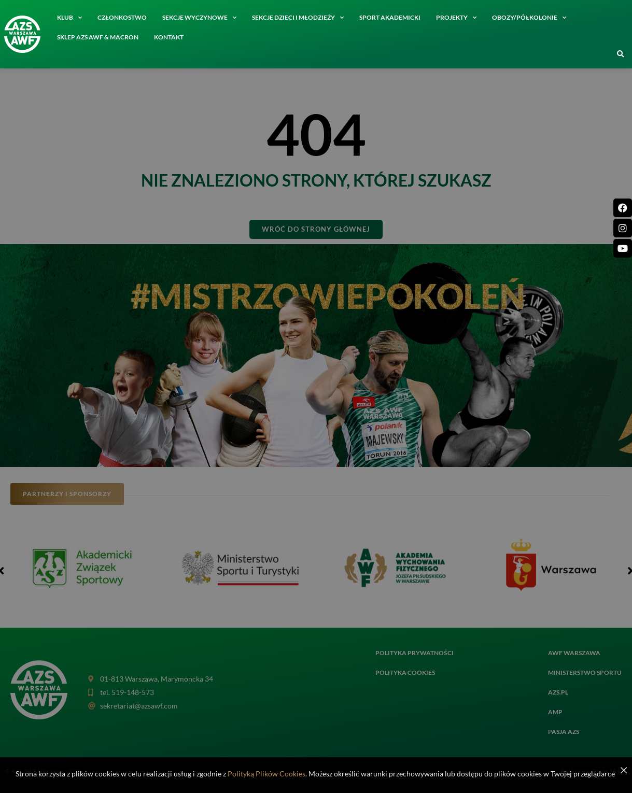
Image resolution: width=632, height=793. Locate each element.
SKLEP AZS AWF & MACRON (97, 37)
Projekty (456, 17)
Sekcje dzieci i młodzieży (298, 17)
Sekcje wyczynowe (199, 17)
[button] (620, 54)
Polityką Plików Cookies (266, 773)
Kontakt (169, 37)
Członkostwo (122, 17)
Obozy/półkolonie (529, 17)
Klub (69, 17)
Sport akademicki (389, 17)
